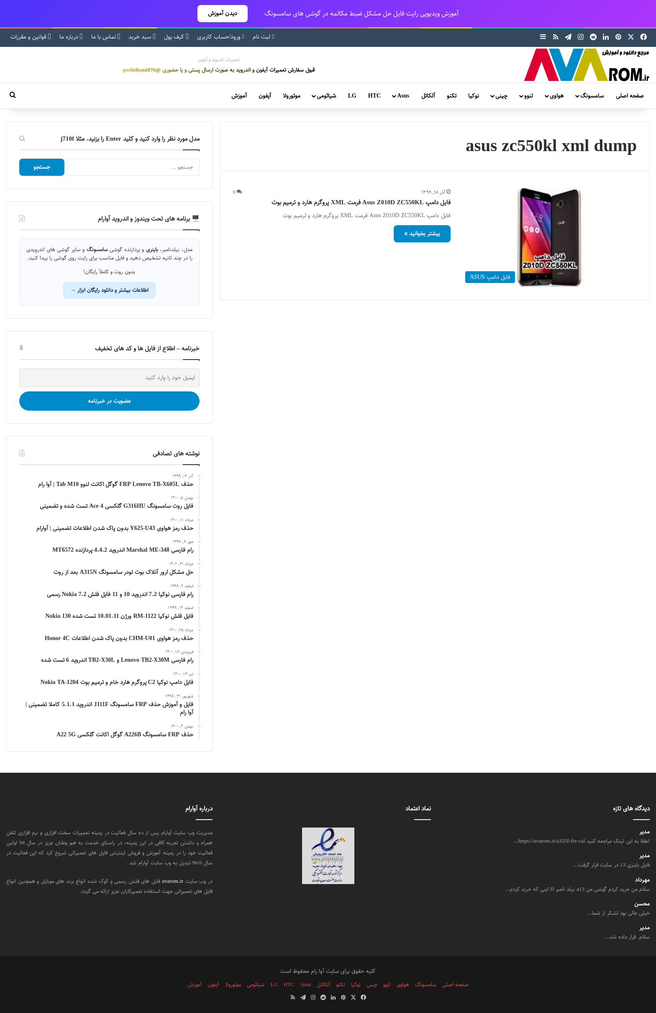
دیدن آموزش (222, 13)
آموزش (239, 95)
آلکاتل (428, 95)
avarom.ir (172, 881)
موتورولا (291, 95)
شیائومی (326, 95)
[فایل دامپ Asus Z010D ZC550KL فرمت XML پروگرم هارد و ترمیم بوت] (549, 237)
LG (352, 95)
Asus (403, 95)
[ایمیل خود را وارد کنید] (109, 377)
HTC (374, 95)
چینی (501, 95)
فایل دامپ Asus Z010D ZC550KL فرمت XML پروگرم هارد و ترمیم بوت (361, 202)
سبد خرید (142, 36)
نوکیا (473, 95)
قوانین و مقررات (30, 36)
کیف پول (176, 36)
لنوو (528, 95)
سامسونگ (592, 95)
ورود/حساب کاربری (220, 36)
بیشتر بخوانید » (422, 233)
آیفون (265, 95)
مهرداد (642, 880)
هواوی (557, 95)
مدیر (644, 832)
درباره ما (71, 36)
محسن (642, 904)
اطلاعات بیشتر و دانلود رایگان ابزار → (109, 290)
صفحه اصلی (630, 95)
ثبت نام (263, 36)
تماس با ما (105, 36)
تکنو (451, 95)
